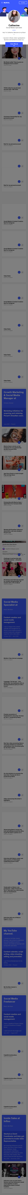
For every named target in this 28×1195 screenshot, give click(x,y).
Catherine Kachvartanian (14, 25)
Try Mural (23, 2)
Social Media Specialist (14, 28)
